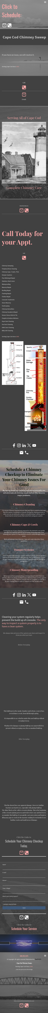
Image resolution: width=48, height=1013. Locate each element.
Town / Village (6, 888)
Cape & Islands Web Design (24, 945)
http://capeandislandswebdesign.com (24, 1001)
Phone (5, 880)
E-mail (4, 872)
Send (24, 908)
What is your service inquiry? (10, 896)
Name (4, 864)
